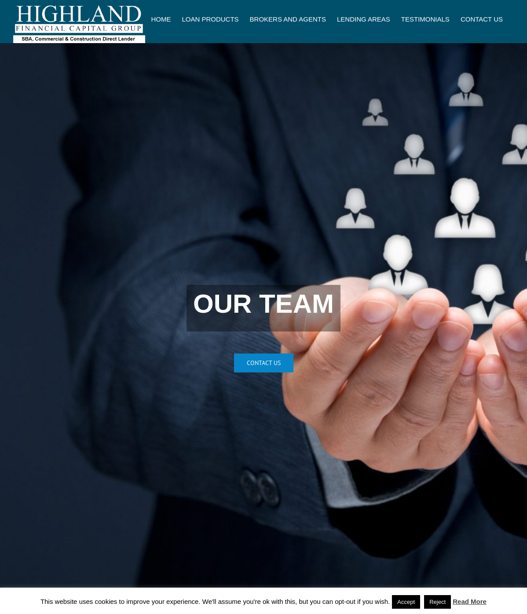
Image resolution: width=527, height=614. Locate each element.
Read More (470, 601)
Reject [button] (437, 602)
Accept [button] (406, 602)
